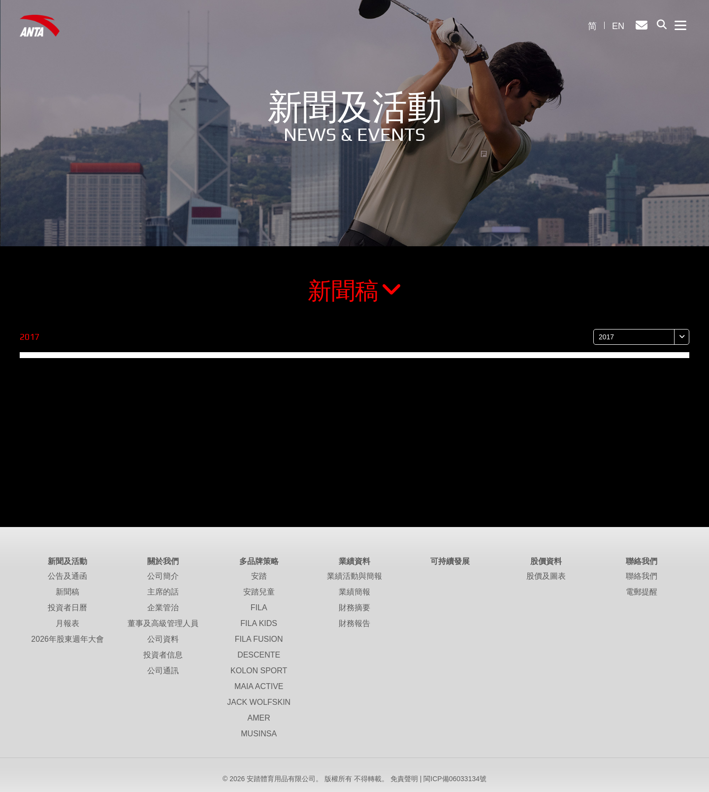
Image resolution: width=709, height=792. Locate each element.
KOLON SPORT (258, 670)
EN (618, 26)
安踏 (259, 576)
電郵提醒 (641, 592)
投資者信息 (163, 655)
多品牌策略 (259, 561)
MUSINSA (259, 733)
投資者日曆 (67, 607)
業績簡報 (354, 592)
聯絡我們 (641, 561)
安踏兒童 (259, 592)
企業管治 (163, 607)
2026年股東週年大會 (67, 639)
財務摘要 (354, 607)
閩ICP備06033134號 (454, 779)
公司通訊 (163, 670)
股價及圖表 (546, 576)
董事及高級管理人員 (163, 623)
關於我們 (163, 561)
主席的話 (163, 592)
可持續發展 (450, 561)
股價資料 (546, 561)
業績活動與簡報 (354, 576)
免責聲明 (404, 779)
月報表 (67, 623)
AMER (259, 718)
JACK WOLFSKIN (258, 702)
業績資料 (354, 561)
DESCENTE (258, 655)
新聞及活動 (67, 561)
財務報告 (354, 623)
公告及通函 (67, 576)
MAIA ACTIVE (259, 686)
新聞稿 (355, 291)
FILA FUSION (259, 639)
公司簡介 (163, 576)
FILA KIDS (258, 623)
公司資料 (163, 639)
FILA (259, 607)
